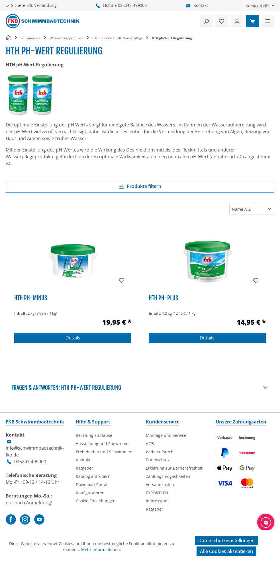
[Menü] (267, 21)
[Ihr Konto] (237, 21)
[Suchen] (206, 21)
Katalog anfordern (93, 476)
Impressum (156, 500)
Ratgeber (84, 468)
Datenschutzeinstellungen (226, 540)
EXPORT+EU (157, 493)
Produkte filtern (140, 186)
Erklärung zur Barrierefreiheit (174, 468)
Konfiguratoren (90, 493)
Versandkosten (160, 484)
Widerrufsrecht (160, 452)
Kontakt (200, 5)
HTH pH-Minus (30, 298)
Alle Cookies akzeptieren (226, 551)
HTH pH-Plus (163, 298)
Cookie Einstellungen (96, 500)
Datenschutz (158, 459)
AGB (150, 443)
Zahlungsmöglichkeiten (168, 476)
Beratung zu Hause (94, 435)
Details (73, 338)
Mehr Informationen (100, 549)
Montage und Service (166, 435)
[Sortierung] (251, 209)
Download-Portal (91, 484)
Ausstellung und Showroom (102, 443)
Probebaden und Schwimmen (104, 452)
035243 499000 (30, 461)
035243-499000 (132, 5)
